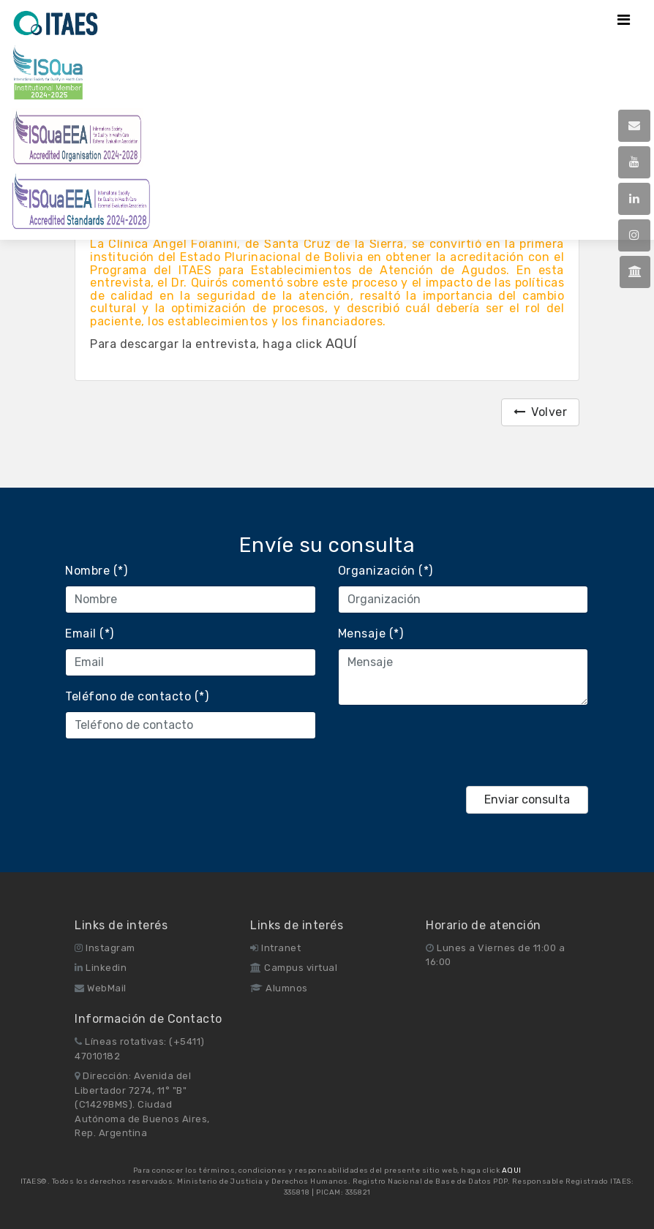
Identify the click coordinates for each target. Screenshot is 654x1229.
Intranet (275, 947)
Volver (541, 412)
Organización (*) (385, 571)
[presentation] (449, 745)
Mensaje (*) (371, 633)
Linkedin (101, 967)
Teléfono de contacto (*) (136, 696)
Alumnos (279, 988)
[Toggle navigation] (623, 20)
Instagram (105, 947)
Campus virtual (293, 967)
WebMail (101, 988)
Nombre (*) (96, 571)
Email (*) (89, 633)
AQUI (512, 1170)
